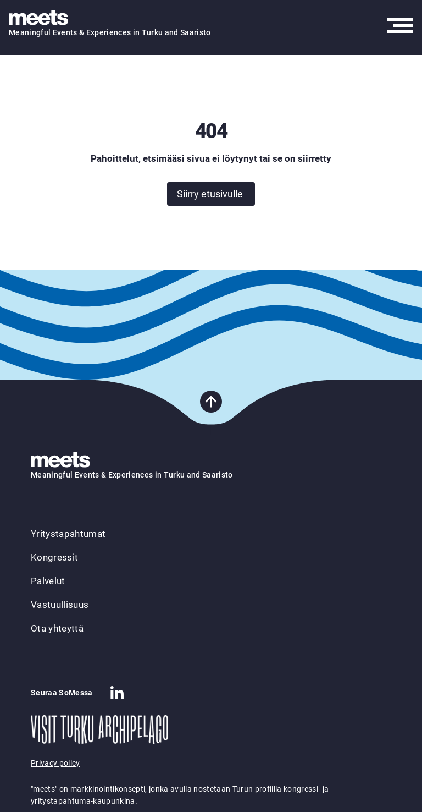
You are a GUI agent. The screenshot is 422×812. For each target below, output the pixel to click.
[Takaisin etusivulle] (42, 18)
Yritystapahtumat (68, 533)
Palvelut (48, 580)
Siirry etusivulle (210, 194)
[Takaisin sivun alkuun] (211, 402)
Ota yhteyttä (57, 628)
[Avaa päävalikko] (400, 25)
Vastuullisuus (59, 604)
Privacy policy (55, 763)
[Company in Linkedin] (117, 692)
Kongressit (54, 557)
